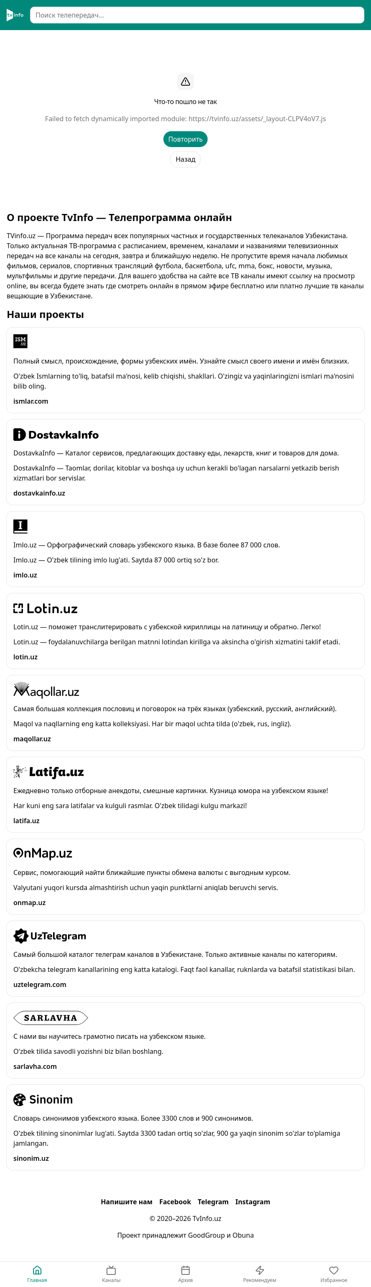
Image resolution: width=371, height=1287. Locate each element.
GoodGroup (206, 1235)
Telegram (213, 1201)
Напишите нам (126, 1201)
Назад (185, 159)
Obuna (243, 1235)
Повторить (185, 139)
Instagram (252, 1201)
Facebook (175, 1201)
